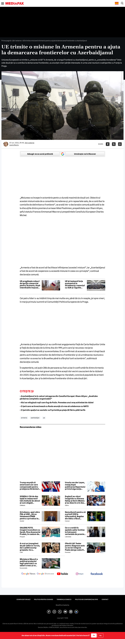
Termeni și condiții (64, 599)
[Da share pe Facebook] (107, 144)
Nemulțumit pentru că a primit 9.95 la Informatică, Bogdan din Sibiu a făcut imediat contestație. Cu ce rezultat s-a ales (75, 515)
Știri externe (16, 41)
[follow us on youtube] (62, 574)
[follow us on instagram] (79, 574)
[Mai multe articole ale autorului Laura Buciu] (5, 144)
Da (94, 635)
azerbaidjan (35, 418)
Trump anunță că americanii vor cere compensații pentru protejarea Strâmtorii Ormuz (30, 485)
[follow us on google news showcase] (45, 574)
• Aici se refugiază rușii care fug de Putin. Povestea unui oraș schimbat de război (57, 402)
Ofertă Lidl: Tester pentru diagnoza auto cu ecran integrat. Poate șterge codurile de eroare (75, 546)
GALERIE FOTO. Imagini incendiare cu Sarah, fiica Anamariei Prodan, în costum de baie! (30, 531)
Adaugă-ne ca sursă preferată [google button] (40, 154)
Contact (105, 599)
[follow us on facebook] (96, 574)
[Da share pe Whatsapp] (120, 144)
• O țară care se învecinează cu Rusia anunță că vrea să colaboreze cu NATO (54, 406)
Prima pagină (6, 41)
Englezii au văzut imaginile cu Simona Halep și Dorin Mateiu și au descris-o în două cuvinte (75, 499)
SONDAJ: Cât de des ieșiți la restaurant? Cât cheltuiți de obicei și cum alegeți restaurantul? (30, 499)
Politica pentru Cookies (43, 599)
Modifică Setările (62, 605)
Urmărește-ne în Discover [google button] (85, 154)
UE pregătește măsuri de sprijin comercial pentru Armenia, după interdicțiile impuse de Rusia (30, 284)
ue (44, 418)
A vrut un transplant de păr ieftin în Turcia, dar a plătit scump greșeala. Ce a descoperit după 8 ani (30, 546)
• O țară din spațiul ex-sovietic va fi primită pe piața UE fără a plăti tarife (52, 410)
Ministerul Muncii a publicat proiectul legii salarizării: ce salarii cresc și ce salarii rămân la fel (29, 562)
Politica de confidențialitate (86, 599)
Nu (100, 635)
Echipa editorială (23, 599)
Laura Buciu (14, 145)
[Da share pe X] (114, 144)
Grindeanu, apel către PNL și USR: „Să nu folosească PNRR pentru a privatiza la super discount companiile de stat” (30, 515)
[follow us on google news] (28, 574)
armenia (24, 418)
